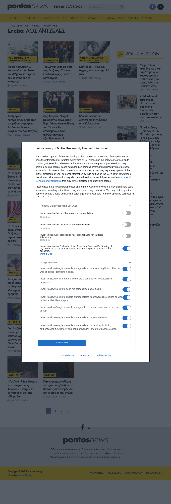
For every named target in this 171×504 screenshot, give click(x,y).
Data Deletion (67, 355)
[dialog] (86, 252)
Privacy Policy (104, 355)
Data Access (85, 355)
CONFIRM (62, 343)
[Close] (143, 148)
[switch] (126, 213)
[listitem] (85, 205)
